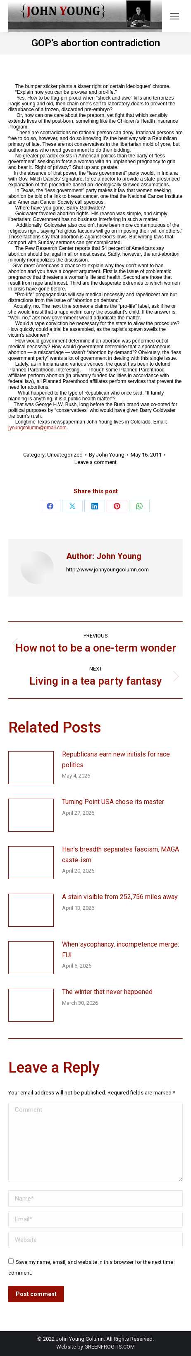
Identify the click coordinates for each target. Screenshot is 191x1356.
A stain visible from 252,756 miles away (120, 897)
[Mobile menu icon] (174, 16)
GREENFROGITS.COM (109, 1347)
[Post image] (31, 767)
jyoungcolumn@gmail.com (37, 428)
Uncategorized (65, 455)
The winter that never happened (107, 992)
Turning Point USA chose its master (113, 802)
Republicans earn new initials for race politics (116, 759)
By (106, 455)
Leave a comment (95, 462)
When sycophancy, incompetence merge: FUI (120, 949)
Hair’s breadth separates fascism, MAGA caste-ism (120, 854)
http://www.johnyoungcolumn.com (107, 569)
